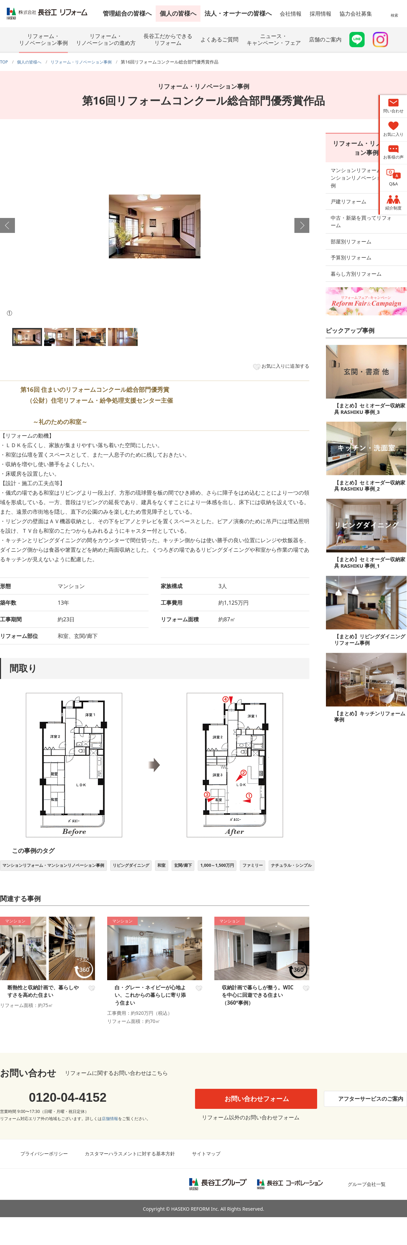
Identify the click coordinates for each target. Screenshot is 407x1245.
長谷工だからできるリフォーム (167, 39)
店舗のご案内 (325, 39)
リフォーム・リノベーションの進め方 (106, 39)
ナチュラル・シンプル (27, 884)
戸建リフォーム (348, 191)
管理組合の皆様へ (127, 13)
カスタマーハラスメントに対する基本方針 (130, 1181)
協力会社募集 (356, 13)
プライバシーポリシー (44, 1181)
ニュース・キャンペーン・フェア (274, 39)
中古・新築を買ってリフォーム (366, 208)
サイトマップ (206, 1181)
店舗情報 (110, 1146)
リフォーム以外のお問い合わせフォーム (249, 1145)
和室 (188, 868)
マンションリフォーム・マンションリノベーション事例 (62, 868)
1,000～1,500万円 (252, 868)
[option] (154, 226)
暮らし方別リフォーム (356, 256)
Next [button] (301, 225)
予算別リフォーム (351, 240)
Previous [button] (7, 225)
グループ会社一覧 (367, 1211)
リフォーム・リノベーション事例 (43, 39)
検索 (394, 18)
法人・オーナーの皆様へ (238, 13)
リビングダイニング (152, 868)
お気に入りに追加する (280, 367)
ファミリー (293, 868)
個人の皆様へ (178, 13)
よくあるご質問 (219, 39)
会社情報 (291, 13)
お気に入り (91, 1008)
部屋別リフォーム (351, 224)
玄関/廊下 (213, 868)
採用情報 (320, 13)
